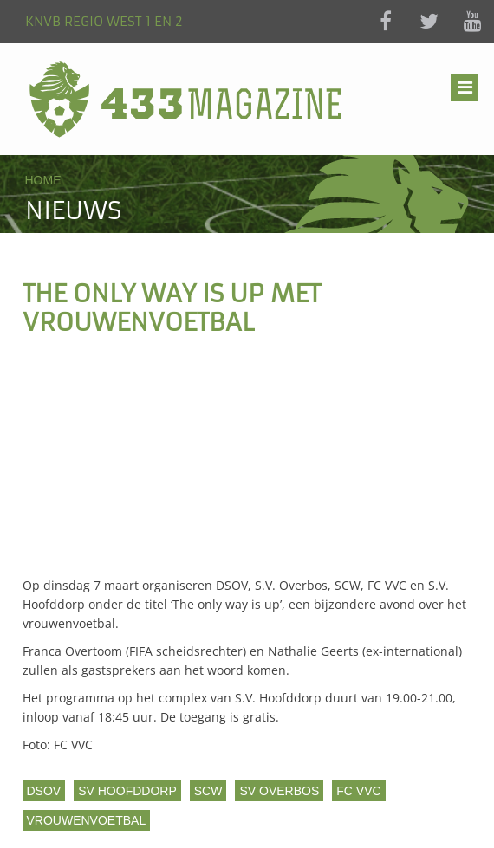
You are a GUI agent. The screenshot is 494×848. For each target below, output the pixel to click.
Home (43, 180)
